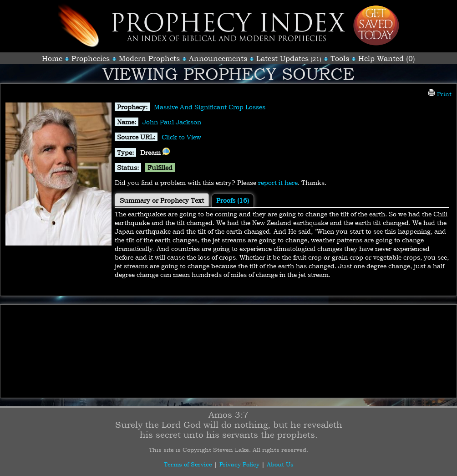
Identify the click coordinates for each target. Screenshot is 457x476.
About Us (280, 464)
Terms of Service (188, 464)
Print (440, 94)
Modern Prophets (149, 58)
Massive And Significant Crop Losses (209, 106)
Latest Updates (282, 58)
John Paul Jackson (171, 122)
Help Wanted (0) (386, 58)
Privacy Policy (239, 464)
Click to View (181, 137)
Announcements (218, 58)
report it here (278, 182)
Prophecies (90, 58)
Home (52, 58)
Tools (339, 58)
